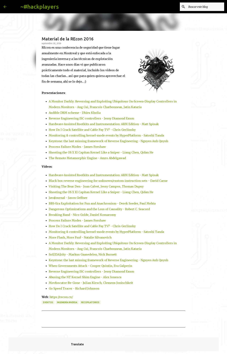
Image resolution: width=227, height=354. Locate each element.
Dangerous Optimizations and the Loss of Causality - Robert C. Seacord (99, 209)
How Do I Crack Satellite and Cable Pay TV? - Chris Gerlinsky (92, 129)
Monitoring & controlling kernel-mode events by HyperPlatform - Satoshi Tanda (106, 135)
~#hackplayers (39, 6)
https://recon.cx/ (61, 297)
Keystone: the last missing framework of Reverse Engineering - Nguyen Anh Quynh (108, 141)
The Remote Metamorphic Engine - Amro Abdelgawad (87, 158)
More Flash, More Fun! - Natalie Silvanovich (80, 237)
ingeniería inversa (67, 302)
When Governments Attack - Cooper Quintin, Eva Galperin (90, 266)
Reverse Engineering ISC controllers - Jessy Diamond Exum (91, 118)
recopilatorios (90, 302)
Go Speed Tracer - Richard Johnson (74, 288)
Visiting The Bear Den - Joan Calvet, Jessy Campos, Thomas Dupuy (96, 186)
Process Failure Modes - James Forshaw (77, 146)
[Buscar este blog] (205, 6)
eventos (48, 302)
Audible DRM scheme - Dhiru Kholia (75, 112)
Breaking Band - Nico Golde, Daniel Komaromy (82, 215)
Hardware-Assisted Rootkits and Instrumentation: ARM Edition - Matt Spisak (104, 124)
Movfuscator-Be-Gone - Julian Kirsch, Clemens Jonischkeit (91, 283)
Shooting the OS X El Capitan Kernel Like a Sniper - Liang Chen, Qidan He (101, 152)
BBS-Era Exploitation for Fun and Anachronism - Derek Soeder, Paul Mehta (102, 203)
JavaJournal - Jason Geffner (68, 198)
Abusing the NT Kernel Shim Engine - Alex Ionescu (85, 277)
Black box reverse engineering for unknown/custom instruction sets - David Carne (108, 180)
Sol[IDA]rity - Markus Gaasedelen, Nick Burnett (83, 254)
